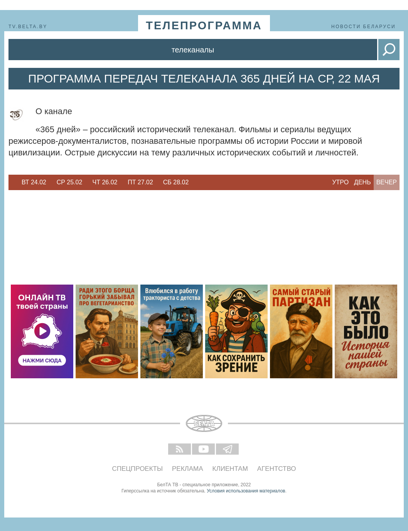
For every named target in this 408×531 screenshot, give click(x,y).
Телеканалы (193, 50)
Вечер (386, 182)
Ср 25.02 (70, 182)
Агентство (276, 468)
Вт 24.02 (34, 182)
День (362, 182)
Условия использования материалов (246, 491)
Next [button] (197, 182)
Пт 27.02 (140, 182)
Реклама (187, 468)
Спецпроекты (137, 468)
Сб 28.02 (176, 182)
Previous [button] (12, 182)
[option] (34, 182)
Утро (340, 182)
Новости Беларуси (363, 26)
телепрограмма (204, 25)
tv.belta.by (27, 26)
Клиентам (230, 468)
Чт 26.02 (105, 182)
